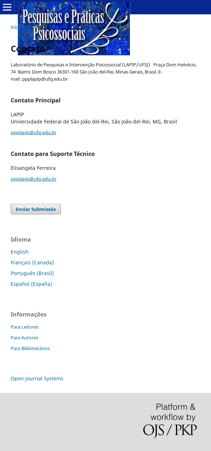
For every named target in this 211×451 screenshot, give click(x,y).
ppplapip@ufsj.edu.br (33, 132)
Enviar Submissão (36, 209)
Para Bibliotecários (30, 348)
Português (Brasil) (32, 273)
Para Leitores (24, 327)
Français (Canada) (32, 262)
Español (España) (31, 283)
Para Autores (24, 337)
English (20, 251)
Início (16, 27)
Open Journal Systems (37, 378)
